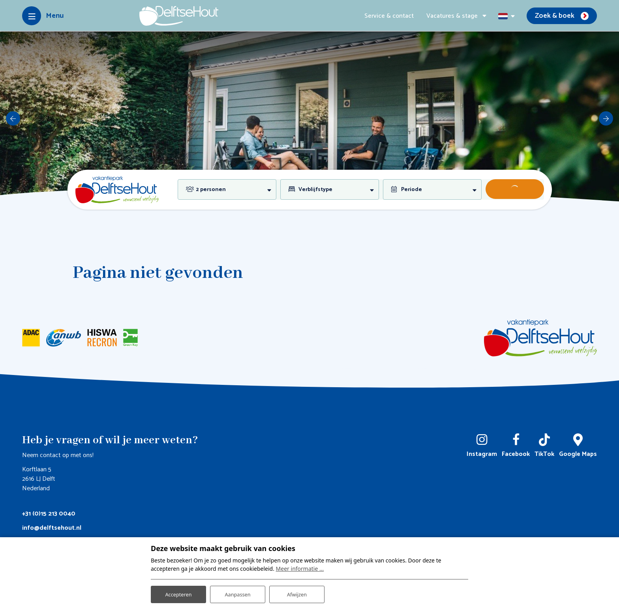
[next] (606, 118)
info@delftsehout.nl (51, 528)
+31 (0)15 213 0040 (48, 513)
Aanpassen (237, 592)
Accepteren (178, 592)
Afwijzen (297, 592)
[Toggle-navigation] (43, 15)
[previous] (13, 118)
